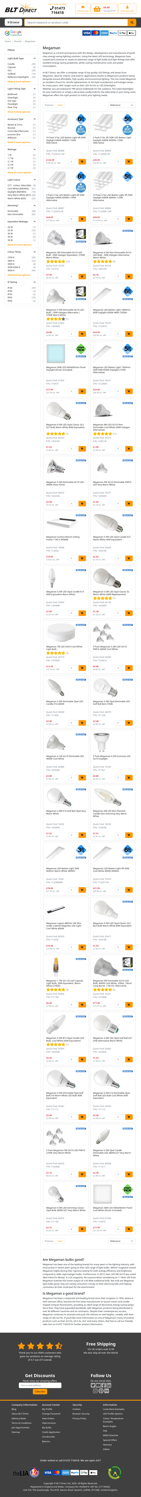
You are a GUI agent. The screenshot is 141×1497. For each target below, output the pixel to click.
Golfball (11, 73)
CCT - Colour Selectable (19, 185)
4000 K (11, 270)
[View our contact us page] (83, 9)
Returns (46, 1441)
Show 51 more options (19, 172)
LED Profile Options (113, 1413)
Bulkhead (12, 94)
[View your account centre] (127, 9)
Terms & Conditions (21, 1422)
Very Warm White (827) (19, 194)
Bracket (11, 127)
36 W (10, 236)
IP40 (10, 291)
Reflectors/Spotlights (18, 76)
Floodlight (13, 104)
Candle (11, 63)
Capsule (12, 67)
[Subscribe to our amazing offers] (40, 1385)
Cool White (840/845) (18, 188)
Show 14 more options (19, 244)
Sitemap (16, 1432)
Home (8, 41)
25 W (10, 230)
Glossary (107, 1444)
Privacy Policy (79, 1418)
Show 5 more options (19, 111)
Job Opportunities (21, 1427)
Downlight (13, 97)
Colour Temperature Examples (113, 1420)
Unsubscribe (48, 1436)
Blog (14, 1409)
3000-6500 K (14, 267)
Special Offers (110, 1440)
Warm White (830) (17, 198)
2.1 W (10, 161)
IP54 (10, 294)
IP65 (10, 297)
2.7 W (10, 167)
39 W (10, 240)
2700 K (11, 257)
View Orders (48, 1418)
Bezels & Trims (15, 124)
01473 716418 (57, 10)
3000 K (11, 263)
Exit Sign (12, 100)
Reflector (12, 137)
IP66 (10, 300)
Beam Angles (109, 1426)
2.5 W (10, 164)
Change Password (51, 1413)
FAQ (105, 1430)
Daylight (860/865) (17, 191)
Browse (13, 22)
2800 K (11, 260)
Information (110, 1404)
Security (77, 1404)
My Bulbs (46, 1427)
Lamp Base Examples (114, 1409)
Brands (17, 41)
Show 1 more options (19, 142)
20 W (10, 227)
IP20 (10, 287)
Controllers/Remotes (18, 131)
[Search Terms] (76, 22)
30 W (10, 233)
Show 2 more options (19, 81)
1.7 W (10, 158)
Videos (106, 1449)
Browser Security (81, 1413)
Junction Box (14, 134)
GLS (10, 70)
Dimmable (13, 211)
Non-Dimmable (15, 214)
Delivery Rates (19, 1418)
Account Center (51, 1404)
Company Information (24, 1404)
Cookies (77, 1409)
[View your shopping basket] (104, 9)
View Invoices (49, 1422)
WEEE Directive (110, 1435)
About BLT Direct (20, 1413)
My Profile (47, 1409)
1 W (10, 154)
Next (60, 105)
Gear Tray (12, 107)
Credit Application (51, 1432)
